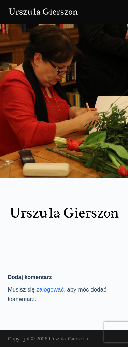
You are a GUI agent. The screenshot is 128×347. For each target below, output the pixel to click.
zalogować (50, 289)
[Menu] (117, 12)
